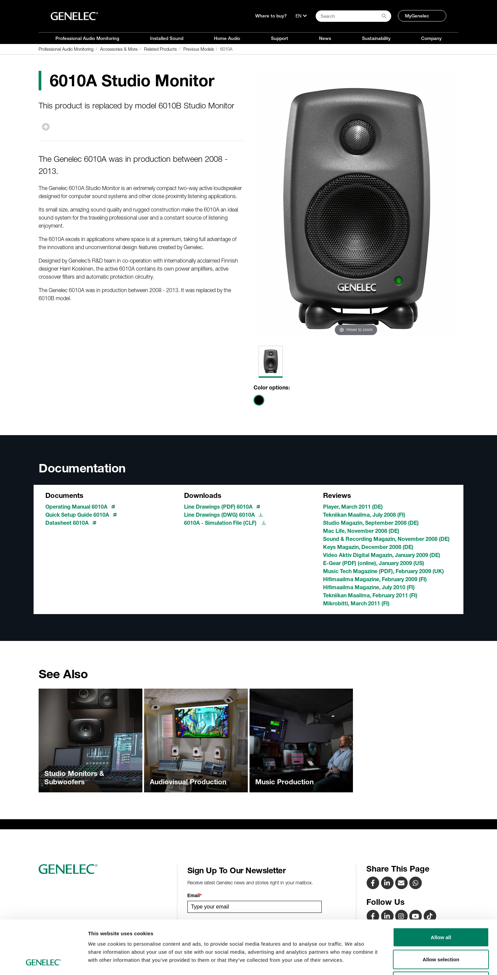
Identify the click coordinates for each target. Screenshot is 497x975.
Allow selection (440, 909)
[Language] (301, 15)
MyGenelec (417, 15)
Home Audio (227, 38)
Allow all (441, 887)
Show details (352, 962)
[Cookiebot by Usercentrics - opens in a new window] (43, 962)
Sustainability (376, 38)
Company (431, 38)
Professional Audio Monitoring (87, 38)
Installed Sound (166, 38)
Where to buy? (271, 15)
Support (279, 38)
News (325, 38)
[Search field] (353, 16)
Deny (441, 931)
